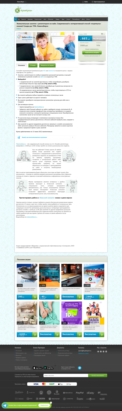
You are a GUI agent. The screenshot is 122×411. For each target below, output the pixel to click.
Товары (58, 19)
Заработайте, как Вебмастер (42, 353)
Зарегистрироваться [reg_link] (99, 2)
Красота (23, 19)
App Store (38, 367)
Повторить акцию (92, 52)
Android (51, 71)
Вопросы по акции (47, 65)
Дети (83, 19)
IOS (44, 71)
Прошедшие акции (39, 355)
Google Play (49, 367)
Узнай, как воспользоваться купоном (34, 137)
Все (16, 19)
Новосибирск (20, 2)
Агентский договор (63, 351)
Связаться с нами (83, 353)
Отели (88, 19)
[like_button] (102, 34)
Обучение (51, 19)
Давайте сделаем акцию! (41, 351)
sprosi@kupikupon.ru (84, 351)
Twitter (103, 351)
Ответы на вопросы (21, 360)
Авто (45, 19)
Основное (21, 65)
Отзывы (33, 65)
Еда (19, 19)
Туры (63, 19)
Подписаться (44, 405)
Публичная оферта (63, 355)
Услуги (69, 19)
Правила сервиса (21, 357)
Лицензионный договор (65, 353)
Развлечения (39, 19)
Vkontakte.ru (101, 351)
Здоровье (30, 19)
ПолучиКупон (76, 19)
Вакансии (18, 355)
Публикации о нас (21, 353)
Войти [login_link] (86, 2)
